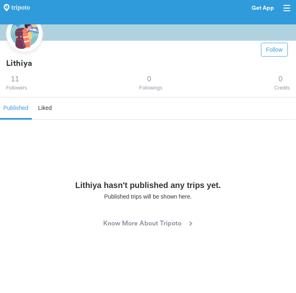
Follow (274, 49)
